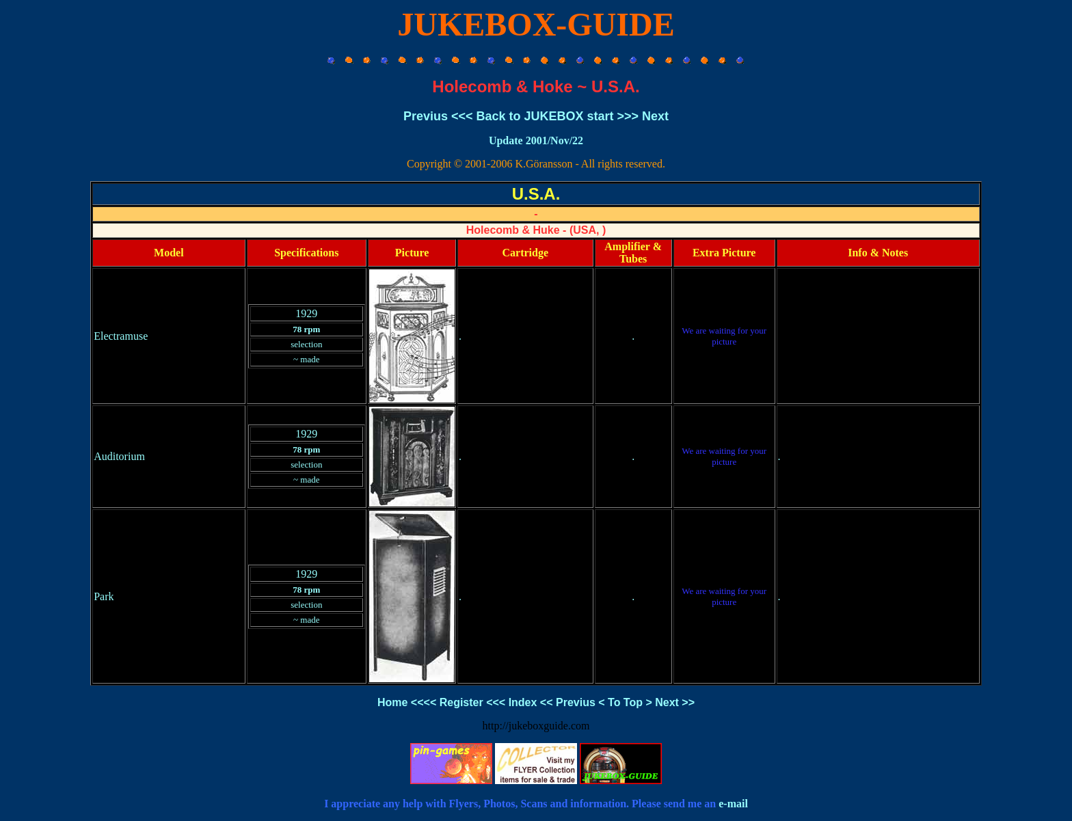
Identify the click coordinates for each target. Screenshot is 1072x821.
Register (461, 702)
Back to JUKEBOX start (544, 116)
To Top (625, 702)
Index (523, 702)
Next (655, 116)
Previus (425, 116)
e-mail (733, 803)
